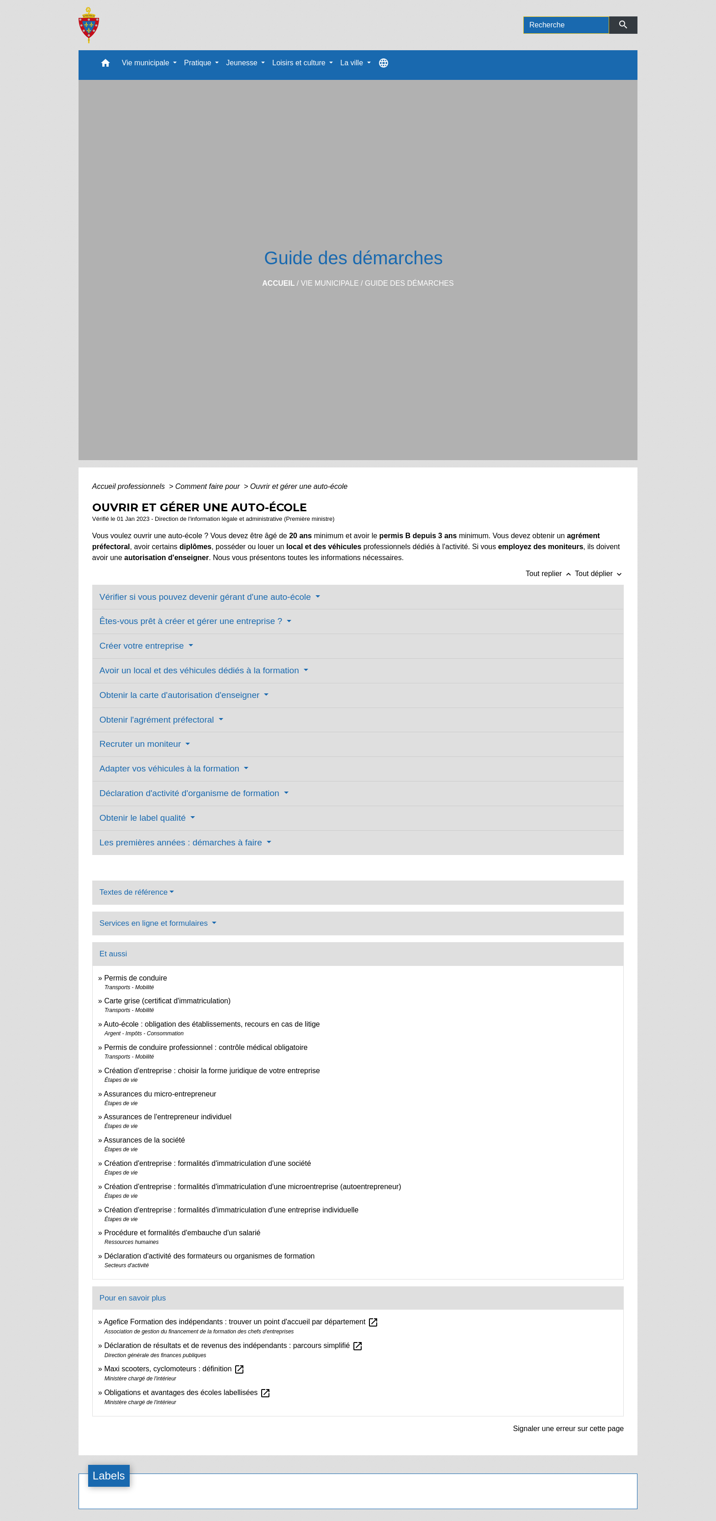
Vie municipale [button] (146, 63)
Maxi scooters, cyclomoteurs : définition (174, 1369)
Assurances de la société (144, 1140)
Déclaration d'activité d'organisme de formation (191, 793)
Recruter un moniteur (142, 744)
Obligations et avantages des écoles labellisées (187, 1392)
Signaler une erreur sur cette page (568, 1428)
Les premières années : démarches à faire (182, 842)
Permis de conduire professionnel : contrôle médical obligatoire (206, 1047)
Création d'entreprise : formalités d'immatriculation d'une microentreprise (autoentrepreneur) (252, 1187)
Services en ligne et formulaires (155, 923)
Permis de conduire (135, 978)
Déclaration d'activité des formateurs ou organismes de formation (209, 1256)
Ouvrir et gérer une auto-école (298, 486)
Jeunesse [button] (242, 63)
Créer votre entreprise (143, 645)
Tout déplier (599, 573)
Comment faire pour (208, 486)
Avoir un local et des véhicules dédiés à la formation (200, 670)
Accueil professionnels (129, 486)
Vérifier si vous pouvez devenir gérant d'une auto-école (206, 597)
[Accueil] (89, 25)
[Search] (566, 25)
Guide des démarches (409, 283)
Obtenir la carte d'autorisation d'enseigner (181, 695)
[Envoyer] (623, 25)
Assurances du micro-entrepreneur (160, 1094)
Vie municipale (330, 283)
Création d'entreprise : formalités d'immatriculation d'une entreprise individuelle (231, 1210)
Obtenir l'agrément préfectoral (158, 719)
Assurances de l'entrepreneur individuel (168, 1117)
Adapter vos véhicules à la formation (171, 768)
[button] (105, 65)
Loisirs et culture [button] (299, 63)
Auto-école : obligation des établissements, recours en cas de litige (212, 1024)
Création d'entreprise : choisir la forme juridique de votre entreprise (212, 1071)
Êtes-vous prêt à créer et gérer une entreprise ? (192, 621)
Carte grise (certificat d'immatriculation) (167, 1001)
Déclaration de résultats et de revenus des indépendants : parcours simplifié (233, 1345)
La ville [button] (352, 63)
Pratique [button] (198, 63)
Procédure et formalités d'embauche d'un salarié (182, 1233)
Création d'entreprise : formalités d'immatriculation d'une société (207, 1163)
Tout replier (550, 573)
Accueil (278, 283)
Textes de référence (134, 892)
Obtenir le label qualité (144, 818)
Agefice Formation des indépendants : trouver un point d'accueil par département (241, 1322)
